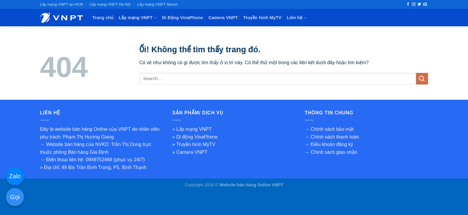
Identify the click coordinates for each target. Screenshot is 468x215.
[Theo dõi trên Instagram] (413, 4)
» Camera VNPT (189, 152)
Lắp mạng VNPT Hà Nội (110, 4)
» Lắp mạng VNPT (192, 129)
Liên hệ (297, 18)
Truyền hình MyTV (262, 17)
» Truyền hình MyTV (193, 144)
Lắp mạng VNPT (138, 18)
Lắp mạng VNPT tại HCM (61, 4)
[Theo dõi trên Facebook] (408, 4)
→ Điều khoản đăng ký (329, 144)
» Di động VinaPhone (195, 136)
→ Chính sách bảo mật (329, 129)
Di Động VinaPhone (182, 17)
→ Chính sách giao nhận (331, 152)
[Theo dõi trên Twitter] (419, 4)
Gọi (15, 197)
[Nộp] (422, 79)
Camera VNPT (223, 17)
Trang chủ (102, 17)
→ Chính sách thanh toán (332, 136)
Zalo (15, 176)
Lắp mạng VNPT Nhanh (157, 4)
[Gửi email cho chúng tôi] (425, 4)
